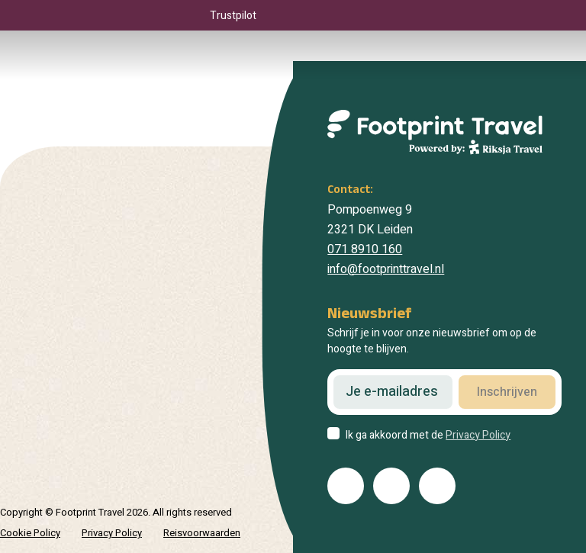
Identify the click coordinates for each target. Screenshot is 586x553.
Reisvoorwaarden (201, 533)
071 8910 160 (364, 249)
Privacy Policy (478, 435)
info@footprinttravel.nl (385, 269)
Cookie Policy (30, 533)
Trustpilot (233, 16)
